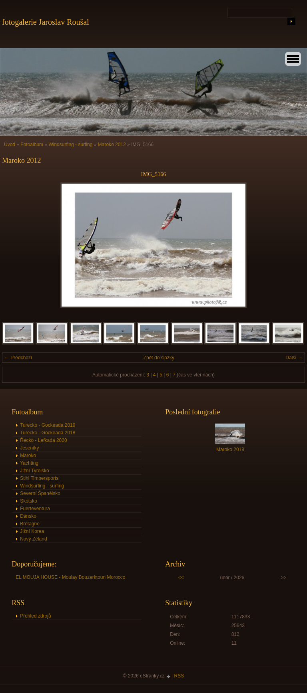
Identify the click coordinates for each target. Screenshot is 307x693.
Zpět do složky (159, 357)
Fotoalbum (31, 144)
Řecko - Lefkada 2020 (43, 440)
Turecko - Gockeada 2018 (47, 433)
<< (181, 577)
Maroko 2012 (112, 144)
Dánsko (28, 516)
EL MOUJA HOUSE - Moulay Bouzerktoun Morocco (70, 577)
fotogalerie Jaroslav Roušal (45, 22)
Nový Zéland (33, 539)
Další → (294, 357)
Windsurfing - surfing (70, 144)
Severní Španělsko (40, 493)
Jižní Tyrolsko (34, 470)
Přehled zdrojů (35, 616)
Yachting (29, 463)
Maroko (28, 455)
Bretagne (30, 524)
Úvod (9, 144)
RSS (179, 676)
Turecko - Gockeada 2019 (47, 425)
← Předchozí (18, 357)
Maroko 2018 (230, 449)
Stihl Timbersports (39, 478)
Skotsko (28, 501)
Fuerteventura (35, 508)
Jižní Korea (32, 531)
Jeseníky (29, 448)
